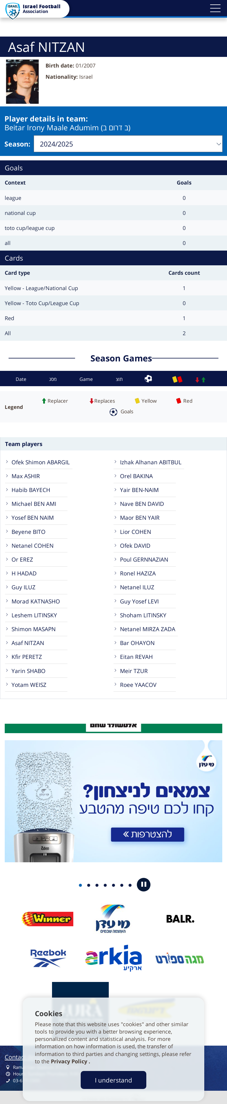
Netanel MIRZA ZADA (147, 627)
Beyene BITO (29, 530)
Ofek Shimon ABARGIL (41, 460)
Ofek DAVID (135, 544)
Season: (17, 143)
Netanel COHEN (32, 544)
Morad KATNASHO (36, 599)
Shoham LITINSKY (143, 613)
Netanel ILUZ (137, 585)
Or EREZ (22, 558)
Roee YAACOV (138, 683)
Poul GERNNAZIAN (144, 558)
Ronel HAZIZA (138, 571)
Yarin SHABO (29, 669)
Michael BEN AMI (34, 502)
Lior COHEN (135, 530)
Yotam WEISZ (29, 683)
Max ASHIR (26, 474)
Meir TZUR (134, 669)
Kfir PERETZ (27, 655)
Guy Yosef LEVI (139, 599)
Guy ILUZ (23, 585)
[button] (215, 8)
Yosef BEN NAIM (33, 516)
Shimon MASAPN (34, 627)
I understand (113, 1080)
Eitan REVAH (136, 655)
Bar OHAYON (137, 641)
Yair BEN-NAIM (139, 488)
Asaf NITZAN (28, 641)
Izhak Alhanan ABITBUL (150, 460)
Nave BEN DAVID (142, 502)
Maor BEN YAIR (140, 516)
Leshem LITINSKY (34, 613)
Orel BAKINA (136, 474)
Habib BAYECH (31, 488)
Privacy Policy (70, 1061)
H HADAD (24, 571)
